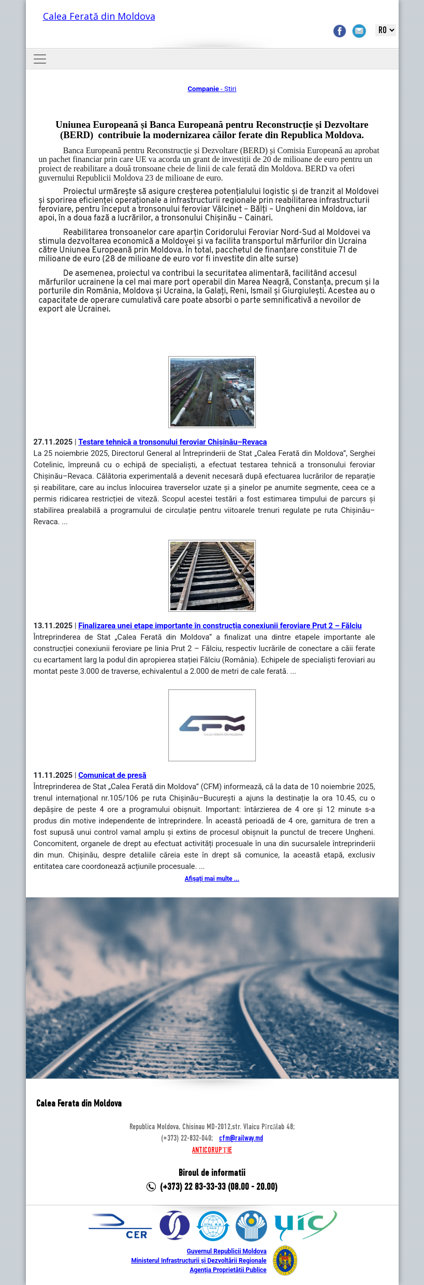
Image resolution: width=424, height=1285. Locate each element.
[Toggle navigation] (40, 59)
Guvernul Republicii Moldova (227, 1251)
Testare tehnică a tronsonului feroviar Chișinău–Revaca (172, 442)
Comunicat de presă (112, 775)
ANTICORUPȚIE (211, 1150)
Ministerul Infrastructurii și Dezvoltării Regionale (198, 1260)
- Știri (211, 89)
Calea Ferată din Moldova (99, 16)
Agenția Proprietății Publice (227, 1270)
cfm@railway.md (241, 1138)
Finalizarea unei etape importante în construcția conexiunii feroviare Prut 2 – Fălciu (220, 625)
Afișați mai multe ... (212, 878)
